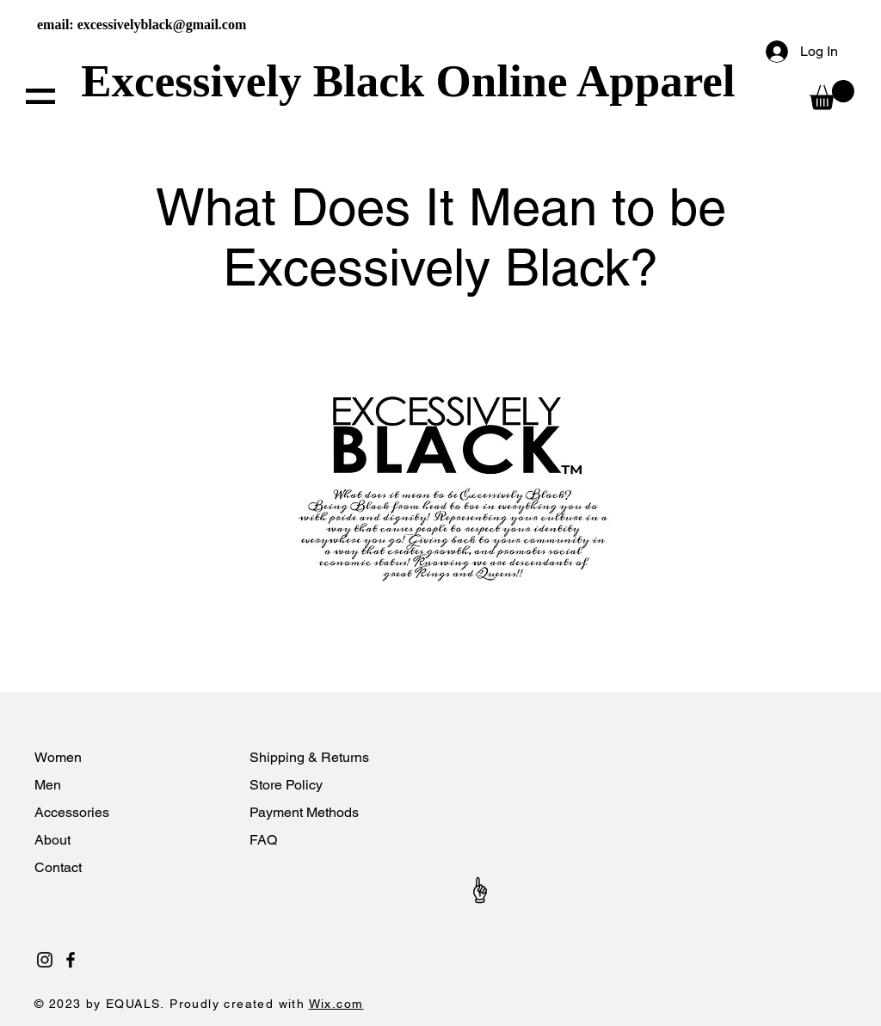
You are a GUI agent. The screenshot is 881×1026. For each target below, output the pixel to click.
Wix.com (336, 1004)
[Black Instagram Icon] (44, 959)
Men (47, 785)
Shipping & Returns (309, 757)
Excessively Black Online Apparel (413, 81)
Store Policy (286, 785)
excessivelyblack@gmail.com (162, 24)
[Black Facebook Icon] (70, 959)
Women (58, 757)
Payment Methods (304, 812)
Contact (59, 867)
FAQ (263, 840)
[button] (40, 96)
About (54, 840)
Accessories (73, 812)
